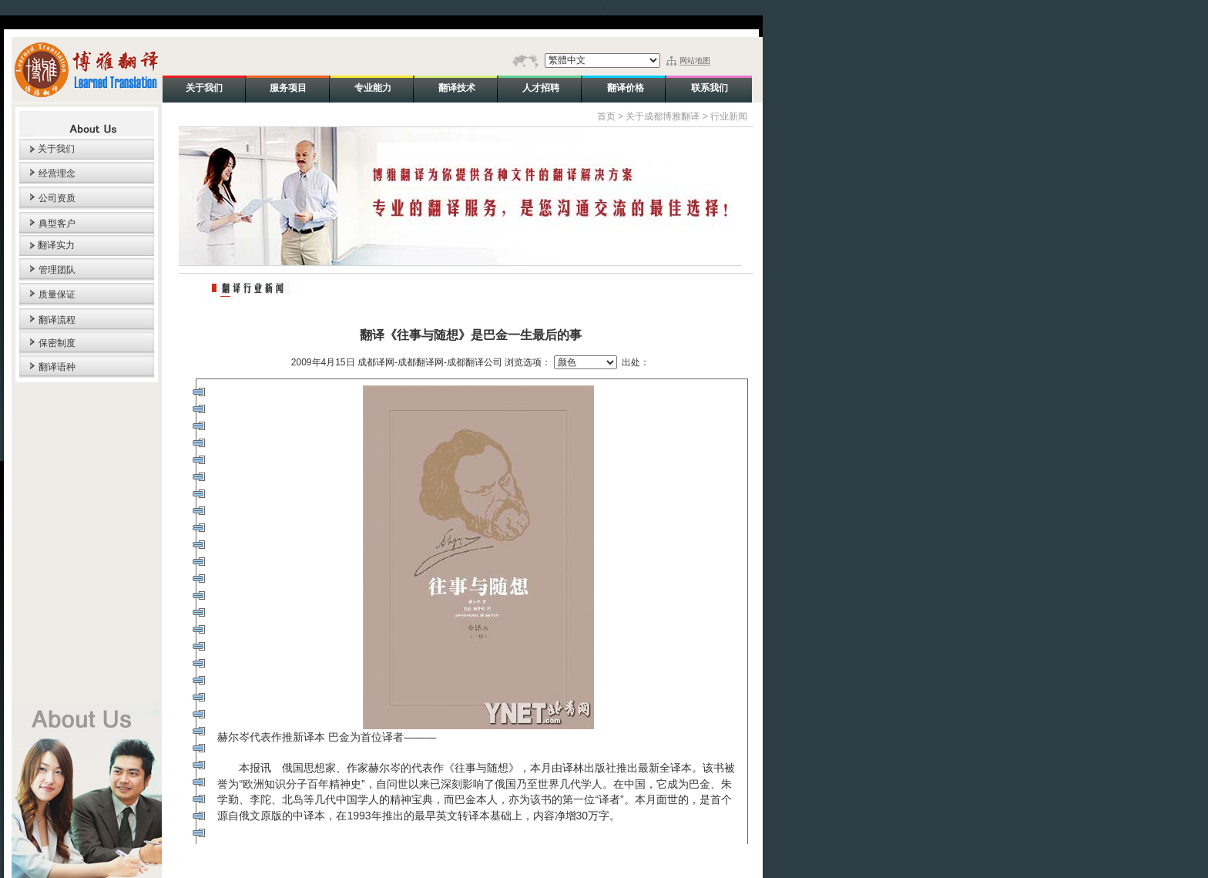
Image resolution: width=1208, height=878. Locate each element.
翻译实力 (56, 245)
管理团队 (57, 269)
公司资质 (57, 198)
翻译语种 (57, 367)
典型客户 (57, 223)
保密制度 (57, 343)
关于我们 (56, 148)
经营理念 (57, 173)
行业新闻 (728, 116)
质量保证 (57, 294)
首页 (606, 116)
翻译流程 (57, 320)
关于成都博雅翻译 (663, 116)
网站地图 (695, 60)
